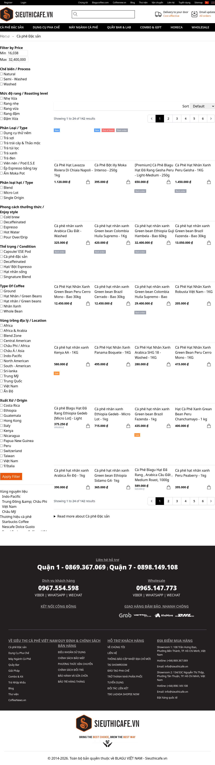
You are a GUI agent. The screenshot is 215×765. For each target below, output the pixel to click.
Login (23, 2)
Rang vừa (9, 108)
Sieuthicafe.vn (156, 758)
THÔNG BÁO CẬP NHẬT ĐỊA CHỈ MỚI (129, 659)
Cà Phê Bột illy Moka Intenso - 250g (110, 167)
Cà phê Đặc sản (12, 27)
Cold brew (10, 217)
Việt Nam (9, 386)
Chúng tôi (83, 2)
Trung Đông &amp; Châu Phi (24, 501)
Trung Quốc (11, 381)
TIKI (110, 694)
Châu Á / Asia (12, 350)
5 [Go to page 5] (194, 118)
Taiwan (7, 456)
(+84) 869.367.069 (177, 660)
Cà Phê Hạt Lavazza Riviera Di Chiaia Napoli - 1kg (73, 170)
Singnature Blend (15, 276)
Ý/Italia (7, 466)
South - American (15, 366)
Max (14, 59)
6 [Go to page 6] (203, 118)
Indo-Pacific (11, 355)
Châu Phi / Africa (15, 345)
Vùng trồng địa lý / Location (23, 320)
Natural (7, 74)
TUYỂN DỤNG (116, 682)
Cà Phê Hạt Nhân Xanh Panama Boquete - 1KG (112, 350)
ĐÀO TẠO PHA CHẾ (118, 670)
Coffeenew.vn (119, 2)
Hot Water (10, 232)
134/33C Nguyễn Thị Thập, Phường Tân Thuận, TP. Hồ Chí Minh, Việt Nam (181, 676)
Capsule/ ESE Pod (15, 251)
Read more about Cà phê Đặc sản (83, 516)
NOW (136, 694)
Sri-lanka (8, 371)
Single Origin (12, 197)
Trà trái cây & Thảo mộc (20, 143)
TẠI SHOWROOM (117, 665)
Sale (7, 36)
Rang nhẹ (9, 103)
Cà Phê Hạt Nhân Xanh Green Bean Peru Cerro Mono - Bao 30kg (72, 291)
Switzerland (11, 451)
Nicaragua (10, 435)
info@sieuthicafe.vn (176, 666)
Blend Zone (10, 335)
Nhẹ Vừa (8, 98)
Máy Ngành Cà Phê (83, 27)
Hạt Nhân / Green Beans (21, 296)
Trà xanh (8, 153)
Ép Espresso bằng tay (18, 168)
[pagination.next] (211, 119)
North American (14, 361)
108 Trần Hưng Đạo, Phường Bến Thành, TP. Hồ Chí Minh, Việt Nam (181, 650)
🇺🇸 (213, 2)
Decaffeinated (13, 222)
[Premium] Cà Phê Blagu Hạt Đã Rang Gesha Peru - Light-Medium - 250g (154, 170)
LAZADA (117, 694)
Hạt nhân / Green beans (20, 301)
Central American (15, 340)
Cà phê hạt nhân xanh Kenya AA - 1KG (71, 350)
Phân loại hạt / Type (16, 182)
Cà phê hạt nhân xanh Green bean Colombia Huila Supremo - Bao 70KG (152, 292)
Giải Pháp (14, 670)
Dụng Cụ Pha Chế (46, 27)
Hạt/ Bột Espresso (16, 266)
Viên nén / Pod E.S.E (17, 163)
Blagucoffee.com (100, 2)
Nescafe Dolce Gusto (18, 526)
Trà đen (7, 158)
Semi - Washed (13, 79)
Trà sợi (7, 138)
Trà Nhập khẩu (17, 682)
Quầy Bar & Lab (119, 27)
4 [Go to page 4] (185, 118)
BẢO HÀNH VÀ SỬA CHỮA (73, 676)
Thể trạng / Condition (18, 246)
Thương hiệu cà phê (15, 516)
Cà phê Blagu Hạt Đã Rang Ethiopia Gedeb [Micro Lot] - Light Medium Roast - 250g (71, 413)
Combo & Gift (150, 27)
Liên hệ (170, 2)
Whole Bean (11, 311)
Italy (5, 425)
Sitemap (199, 2)
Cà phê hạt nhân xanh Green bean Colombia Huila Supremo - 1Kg (111, 231)
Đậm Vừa (9, 118)
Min (14, 53)
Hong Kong (10, 420)
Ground (8, 291)
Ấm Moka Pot (12, 173)
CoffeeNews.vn (17, 700)
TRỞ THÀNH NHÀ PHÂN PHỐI (125, 676)
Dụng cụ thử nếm (15, 133)
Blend (6, 187)
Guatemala (10, 415)
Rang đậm (10, 113)
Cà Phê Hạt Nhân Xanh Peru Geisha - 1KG (193, 167)
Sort (185, 106)
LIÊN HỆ (112, 653)
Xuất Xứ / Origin (13, 400)
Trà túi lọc (9, 148)
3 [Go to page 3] (177, 118)
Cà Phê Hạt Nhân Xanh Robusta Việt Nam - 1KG (194, 289)
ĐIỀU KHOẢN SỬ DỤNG (71, 652)
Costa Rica (10, 405)
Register (8, 2)
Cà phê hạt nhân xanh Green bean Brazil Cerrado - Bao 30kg (111, 291)
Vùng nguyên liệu (14, 491)
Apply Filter (11, 476)
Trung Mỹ (9, 376)
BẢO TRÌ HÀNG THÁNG (71, 681)
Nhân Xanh (10, 306)
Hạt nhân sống (13, 271)
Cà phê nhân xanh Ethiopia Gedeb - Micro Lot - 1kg (112, 414)
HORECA (177, 27)
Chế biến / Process (15, 69)
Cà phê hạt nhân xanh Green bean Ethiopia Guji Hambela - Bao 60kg (154, 231)
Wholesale (200, 27)
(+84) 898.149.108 (177, 686)
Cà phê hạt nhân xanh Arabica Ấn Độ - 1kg (71, 473)
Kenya (6, 430)
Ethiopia (8, 410)
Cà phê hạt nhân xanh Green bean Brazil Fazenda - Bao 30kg (192, 231)
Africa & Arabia (13, 330)
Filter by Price (11, 47)
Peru (5, 445)
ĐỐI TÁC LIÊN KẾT (118, 688)
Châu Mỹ (9, 511)
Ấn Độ (6, 391)
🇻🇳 (207, 2)
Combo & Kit (15, 676)
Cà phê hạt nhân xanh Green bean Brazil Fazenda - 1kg (152, 414)
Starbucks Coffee (15, 521)
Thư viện (143, 2)
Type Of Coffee (12, 286)
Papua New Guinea (17, 440)
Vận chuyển (157, 2)
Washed (8, 84)
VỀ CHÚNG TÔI (116, 647)
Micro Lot (9, 192)
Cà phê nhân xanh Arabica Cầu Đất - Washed (68, 231)
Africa (6, 325)
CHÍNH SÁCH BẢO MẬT (71, 658)
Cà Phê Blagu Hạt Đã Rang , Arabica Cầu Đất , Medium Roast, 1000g (154, 474)
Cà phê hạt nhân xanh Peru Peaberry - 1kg (192, 473)
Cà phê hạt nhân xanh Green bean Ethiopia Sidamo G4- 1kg (111, 475)
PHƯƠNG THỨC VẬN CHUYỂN (75, 664)
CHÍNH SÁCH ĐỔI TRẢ (71, 670)
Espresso (9, 227)
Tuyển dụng (184, 2)
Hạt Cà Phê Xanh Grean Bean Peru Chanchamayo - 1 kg (193, 414)
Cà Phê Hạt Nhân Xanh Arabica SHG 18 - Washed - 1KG (152, 352)
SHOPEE (127, 694)
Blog (132, 2)
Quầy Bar (13, 665)
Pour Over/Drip (14, 237)
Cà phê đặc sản (14, 256)
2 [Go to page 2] (168, 118)
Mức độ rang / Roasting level (24, 93)
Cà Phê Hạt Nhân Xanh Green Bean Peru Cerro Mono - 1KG (193, 352)
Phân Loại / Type (13, 128)
